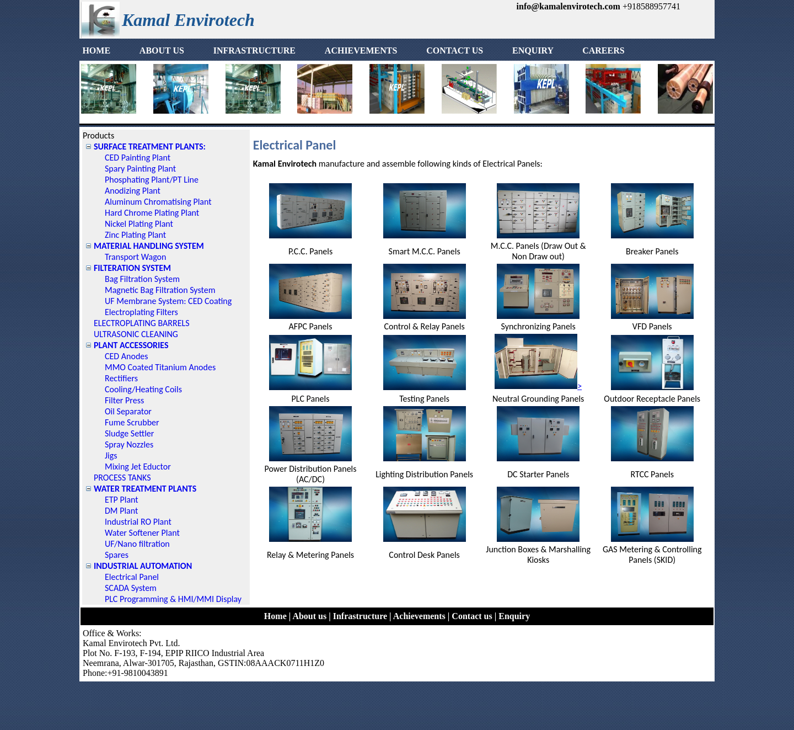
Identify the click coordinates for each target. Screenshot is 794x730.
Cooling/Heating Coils (143, 389)
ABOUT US (175, 50)
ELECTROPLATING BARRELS (142, 323)
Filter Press (124, 400)
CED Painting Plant (137, 157)
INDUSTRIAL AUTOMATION (143, 566)
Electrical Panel (132, 577)
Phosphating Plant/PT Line (151, 179)
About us (309, 616)
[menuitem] (109, 50)
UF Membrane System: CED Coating (168, 301)
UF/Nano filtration (137, 544)
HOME (109, 50)
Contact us (472, 616)
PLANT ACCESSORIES (131, 345)
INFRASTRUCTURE (267, 50)
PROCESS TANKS (122, 477)
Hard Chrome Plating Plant (152, 212)
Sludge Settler (129, 433)
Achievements (419, 616)
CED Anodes (126, 356)
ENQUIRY (546, 50)
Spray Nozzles (129, 444)
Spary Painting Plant (140, 168)
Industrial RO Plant (138, 521)
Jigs (111, 455)
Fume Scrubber (132, 422)
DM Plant (121, 510)
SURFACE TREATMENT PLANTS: (150, 146)
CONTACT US (467, 50)
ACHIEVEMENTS (374, 50)
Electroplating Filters (141, 312)
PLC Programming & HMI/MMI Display (173, 599)
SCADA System (131, 588)
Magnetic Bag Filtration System (160, 290)
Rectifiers (121, 378)
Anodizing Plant (132, 190)
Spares (116, 555)
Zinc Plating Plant (135, 235)
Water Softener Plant (142, 532)
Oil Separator (128, 411)
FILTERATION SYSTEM (132, 268)
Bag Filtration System (142, 279)
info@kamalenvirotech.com (568, 6)
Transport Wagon (135, 257)
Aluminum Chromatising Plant (158, 201)
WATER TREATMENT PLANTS (145, 488)
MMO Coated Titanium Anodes (160, 367)
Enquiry (514, 616)
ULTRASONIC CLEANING (136, 334)
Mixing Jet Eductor (138, 466)
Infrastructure (360, 616)
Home (275, 616)
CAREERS (603, 50)
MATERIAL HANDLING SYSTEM (149, 246)
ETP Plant (121, 499)
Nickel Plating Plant (139, 224)
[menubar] (353, 50)
